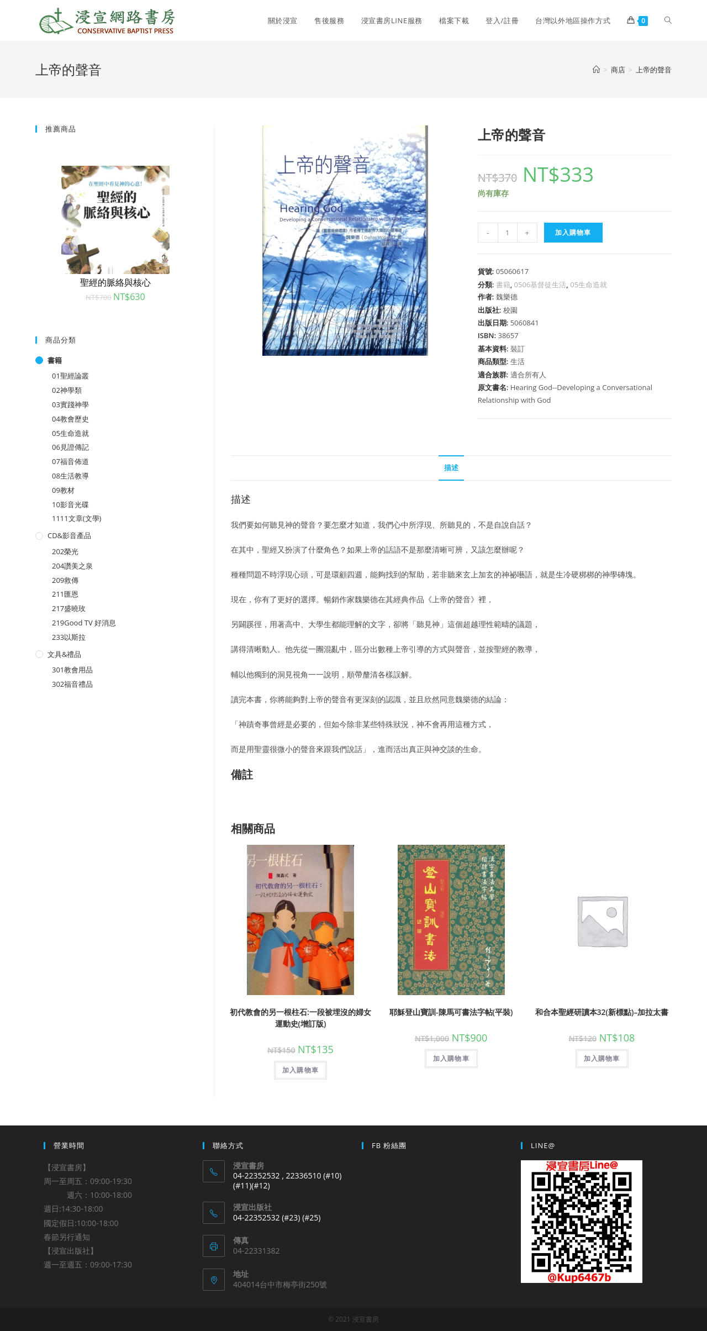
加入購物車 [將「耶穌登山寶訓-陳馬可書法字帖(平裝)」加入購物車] (451, 1058)
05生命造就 (588, 285)
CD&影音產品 (69, 535)
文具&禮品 (64, 654)
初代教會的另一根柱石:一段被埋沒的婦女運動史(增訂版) (300, 1018)
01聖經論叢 (70, 376)
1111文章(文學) (76, 518)
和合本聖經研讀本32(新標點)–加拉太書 (602, 1012)
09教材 (63, 490)
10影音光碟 (70, 504)
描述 (451, 467)
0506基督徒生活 (540, 285)
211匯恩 (65, 594)
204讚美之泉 (72, 566)
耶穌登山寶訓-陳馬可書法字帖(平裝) (451, 1012)
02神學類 (67, 390)
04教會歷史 (70, 419)
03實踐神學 (70, 404)
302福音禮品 (72, 684)
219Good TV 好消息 (84, 623)
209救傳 (65, 580)
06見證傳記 (70, 447)
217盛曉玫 (69, 608)
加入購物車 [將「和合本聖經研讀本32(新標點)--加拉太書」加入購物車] (602, 1058)
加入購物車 (573, 232)
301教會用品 (72, 670)
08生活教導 (70, 476)
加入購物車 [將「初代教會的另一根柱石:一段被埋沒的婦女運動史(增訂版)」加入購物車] (300, 1070)
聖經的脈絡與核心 (115, 282)
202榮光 (65, 551)
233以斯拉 (69, 637)
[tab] (451, 468)
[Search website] (668, 20)
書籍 (503, 285)
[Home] (596, 70)
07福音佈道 (70, 461)
